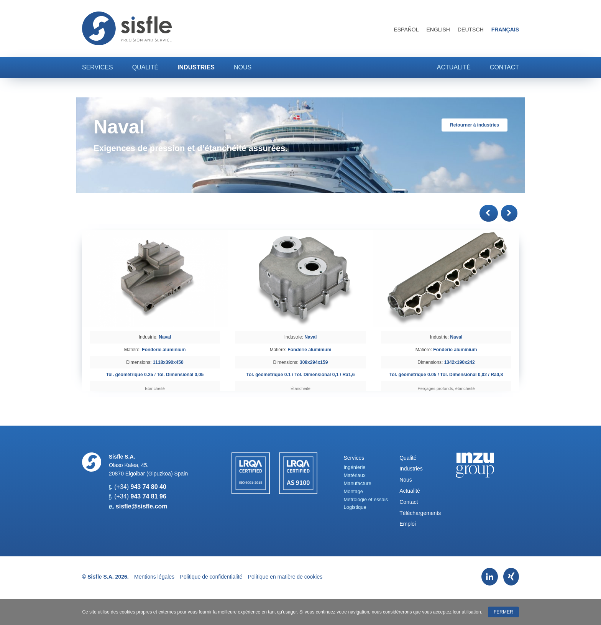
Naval (165, 337)
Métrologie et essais (366, 499)
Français (505, 29)
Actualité (454, 67)
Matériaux (355, 475)
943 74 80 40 (148, 487)
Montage (353, 491)
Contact (504, 67)
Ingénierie (355, 467)
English (438, 29)
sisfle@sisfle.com (141, 506)
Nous (242, 67)
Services (97, 67)
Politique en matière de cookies (285, 577)
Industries (196, 67)
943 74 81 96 (148, 496)
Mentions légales (154, 577)
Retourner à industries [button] (474, 125)
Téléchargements (420, 513)
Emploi (407, 524)
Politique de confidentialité (211, 577)
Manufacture (357, 483)
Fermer (503, 612)
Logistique (355, 507)
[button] (488, 213)
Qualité (145, 67)
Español (406, 29)
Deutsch (471, 29)
